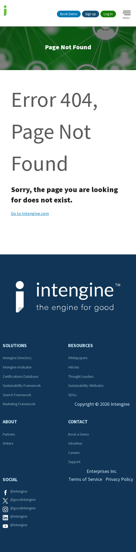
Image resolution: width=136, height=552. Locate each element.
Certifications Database (20, 376)
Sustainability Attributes (85, 385)
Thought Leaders (81, 376)
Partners (9, 434)
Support (74, 461)
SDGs (72, 394)
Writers (8, 443)
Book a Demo (78, 434)
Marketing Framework (19, 403)
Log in (108, 14)
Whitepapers (77, 357)
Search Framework (17, 394)
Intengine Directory (17, 357)
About (10, 422)
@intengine (18, 491)
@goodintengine (23, 499)
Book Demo (68, 14)
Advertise (75, 443)
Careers (74, 452)
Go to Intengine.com (30, 213)
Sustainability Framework (22, 385)
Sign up (90, 14)
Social (10, 479)
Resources (80, 345)
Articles (73, 367)
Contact (78, 422)
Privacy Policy (119, 479)
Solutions (15, 345)
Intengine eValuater (17, 367)
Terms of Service (85, 479)
